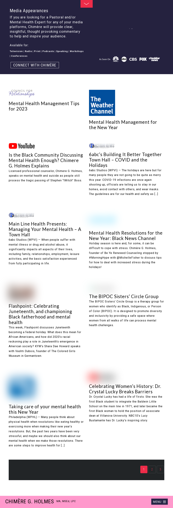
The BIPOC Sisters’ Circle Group (124, 296)
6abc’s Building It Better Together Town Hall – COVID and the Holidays (125, 160)
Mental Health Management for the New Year (123, 124)
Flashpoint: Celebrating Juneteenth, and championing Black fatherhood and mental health (40, 314)
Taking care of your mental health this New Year (45, 409)
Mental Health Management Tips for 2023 (44, 106)
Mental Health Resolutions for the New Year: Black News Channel (126, 235)
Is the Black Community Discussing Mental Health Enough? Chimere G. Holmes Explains (46, 160)
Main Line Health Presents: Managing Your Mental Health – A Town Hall (45, 229)
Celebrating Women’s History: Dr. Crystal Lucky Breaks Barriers (125, 388)
